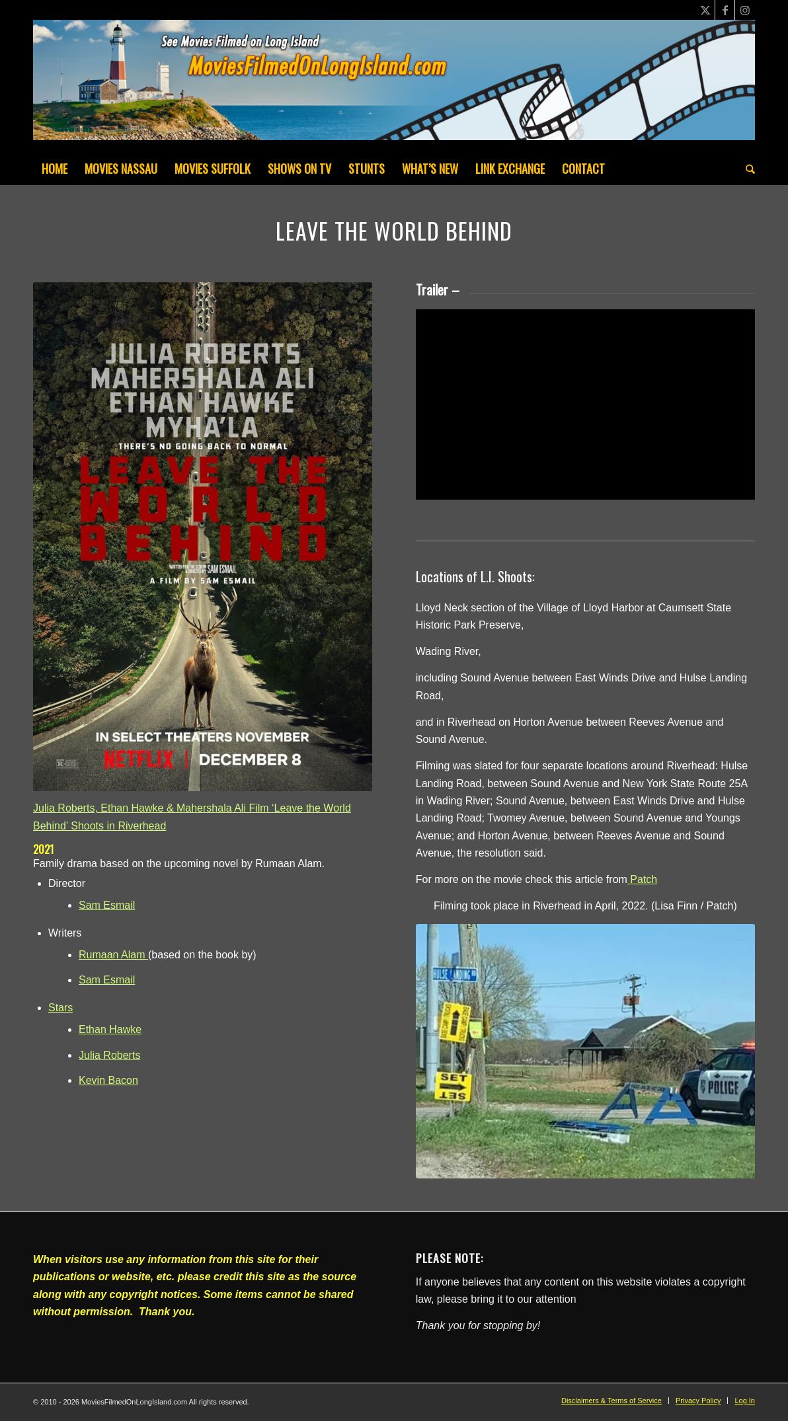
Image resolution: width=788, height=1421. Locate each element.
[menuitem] (54, 168)
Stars (60, 1007)
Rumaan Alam (113, 954)
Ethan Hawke (110, 1029)
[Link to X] (705, 10)
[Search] (746, 168)
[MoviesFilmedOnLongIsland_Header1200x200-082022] (394, 86)
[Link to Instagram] (745, 10)
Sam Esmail (107, 905)
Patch (642, 879)
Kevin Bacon (108, 1080)
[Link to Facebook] (724, 10)
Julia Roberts (109, 1055)
